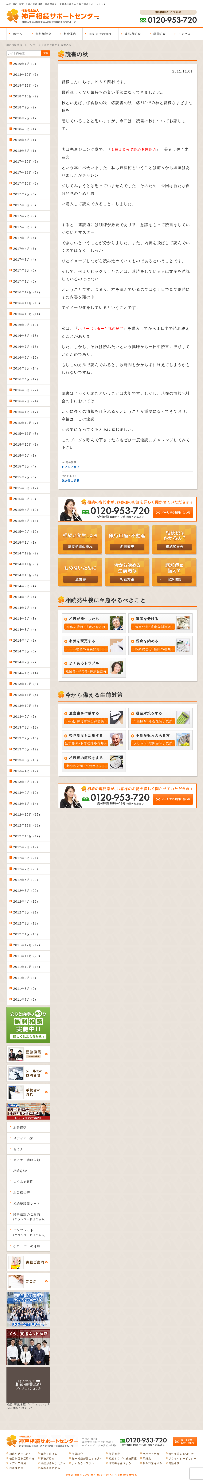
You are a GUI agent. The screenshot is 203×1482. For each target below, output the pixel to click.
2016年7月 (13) (25, 346)
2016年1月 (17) (25, 412)
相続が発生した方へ (53, 1463)
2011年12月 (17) (26, 945)
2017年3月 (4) (24, 259)
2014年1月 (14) (25, 673)
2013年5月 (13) (25, 760)
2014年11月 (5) (25, 564)
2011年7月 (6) (24, 999)
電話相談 (174, 1463)
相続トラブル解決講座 (123, 1458)
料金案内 (70, 33)
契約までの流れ (100, 33)
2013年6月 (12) (25, 749)
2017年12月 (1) (25, 161)
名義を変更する (50, 1468)
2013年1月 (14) (25, 803)
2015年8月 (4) (24, 466)
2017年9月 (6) (24, 194)
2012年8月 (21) (25, 858)
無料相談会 (44, 33)
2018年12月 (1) (25, 74)
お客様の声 (21, 1192)
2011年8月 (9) (24, 988)
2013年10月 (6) (25, 705)
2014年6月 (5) (24, 618)
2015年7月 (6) (24, 477)
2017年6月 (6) (24, 227)
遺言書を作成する (120, 1463)
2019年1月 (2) (24, 63)
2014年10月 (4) (25, 575)
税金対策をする (153, 1463)
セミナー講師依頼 (26, 1160)
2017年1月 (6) (24, 281)
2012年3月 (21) (25, 912)
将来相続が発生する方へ (87, 1458)
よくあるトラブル (83, 1463)
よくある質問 (23, 1181)
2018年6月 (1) (24, 129)
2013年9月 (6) (24, 716)
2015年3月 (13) (25, 520)
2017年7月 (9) (24, 216)
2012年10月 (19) (26, 836)
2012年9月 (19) (25, 847)
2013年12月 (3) (25, 684)
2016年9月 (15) (25, 325)
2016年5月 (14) (25, 368)
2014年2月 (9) (24, 662)
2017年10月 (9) (25, 183)
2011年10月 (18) (26, 966)
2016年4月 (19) (25, 379)
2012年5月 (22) (25, 890)
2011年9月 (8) (24, 978)
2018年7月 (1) (24, 118)
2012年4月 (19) (25, 901)
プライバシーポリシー (183, 1458)
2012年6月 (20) (25, 880)
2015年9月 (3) (24, 455)
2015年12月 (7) (25, 422)
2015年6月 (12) (25, 488)
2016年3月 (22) (25, 390)
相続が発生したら (20, 1453)
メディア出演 (23, 1138)
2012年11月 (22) (26, 825)
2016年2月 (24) (25, 401)
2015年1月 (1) (24, 542)
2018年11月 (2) (25, 85)
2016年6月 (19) (25, 357)
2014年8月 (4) (24, 597)
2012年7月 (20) (25, 869)
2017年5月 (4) (24, 238)
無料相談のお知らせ (181, 1453)
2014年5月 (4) (24, 629)
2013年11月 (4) (25, 695)
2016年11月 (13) (26, 303)
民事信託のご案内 (29, 1217)
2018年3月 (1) (24, 150)
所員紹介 (159, 33)
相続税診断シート (26, 1203)
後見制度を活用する (22, 1458)
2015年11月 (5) (25, 433)
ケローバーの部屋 (26, 1246)
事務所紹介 (133, 33)
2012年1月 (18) (25, 934)
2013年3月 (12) (25, 782)
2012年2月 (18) (25, 923)
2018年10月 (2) (25, 96)
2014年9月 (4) (24, 586)
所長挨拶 (20, 1127)
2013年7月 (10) (25, 738)
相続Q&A (20, 1170)
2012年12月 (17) (26, 814)
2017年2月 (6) (24, 270)
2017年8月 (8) (24, 205)
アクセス (184, 33)
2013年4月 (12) (25, 771)
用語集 (147, 1458)
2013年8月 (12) (25, 727)
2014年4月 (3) (24, 640)
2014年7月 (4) (24, 607)
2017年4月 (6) (24, 248)
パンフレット (29, 1233)
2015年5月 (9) (24, 499)
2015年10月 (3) (25, 444)
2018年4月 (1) (24, 140)
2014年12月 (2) (25, 553)
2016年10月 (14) (26, 314)
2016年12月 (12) (26, 292)
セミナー (20, 1149)
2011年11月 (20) (26, 956)
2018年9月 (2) (24, 107)
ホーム (17, 33)
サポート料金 (151, 1453)
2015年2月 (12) (25, 531)
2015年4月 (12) (25, 509)
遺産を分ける (49, 1453)
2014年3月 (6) (24, 651)
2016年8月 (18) (25, 335)
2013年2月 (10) (25, 792)
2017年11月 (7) (25, 172)
